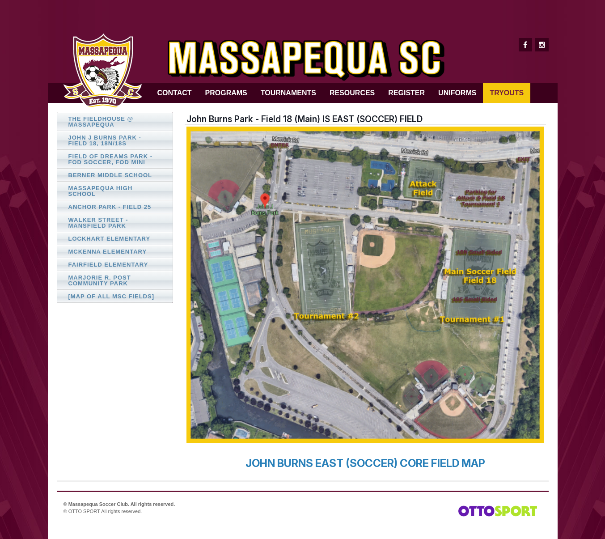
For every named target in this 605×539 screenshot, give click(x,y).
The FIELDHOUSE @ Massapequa (101, 121)
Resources (352, 93)
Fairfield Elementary (108, 264)
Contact (174, 93)
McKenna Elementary (107, 251)
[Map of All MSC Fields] (111, 296)
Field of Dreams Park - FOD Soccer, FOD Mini (110, 159)
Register (406, 93)
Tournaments (288, 93)
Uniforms (457, 93)
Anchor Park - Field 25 (110, 207)
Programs (226, 93)
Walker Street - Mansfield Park (98, 222)
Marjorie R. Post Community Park (99, 280)
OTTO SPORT (84, 511)
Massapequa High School (100, 191)
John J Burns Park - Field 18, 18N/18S (104, 140)
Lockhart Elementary (109, 238)
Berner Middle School (110, 175)
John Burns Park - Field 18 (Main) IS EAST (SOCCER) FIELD (304, 119)
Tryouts (507, 93)
